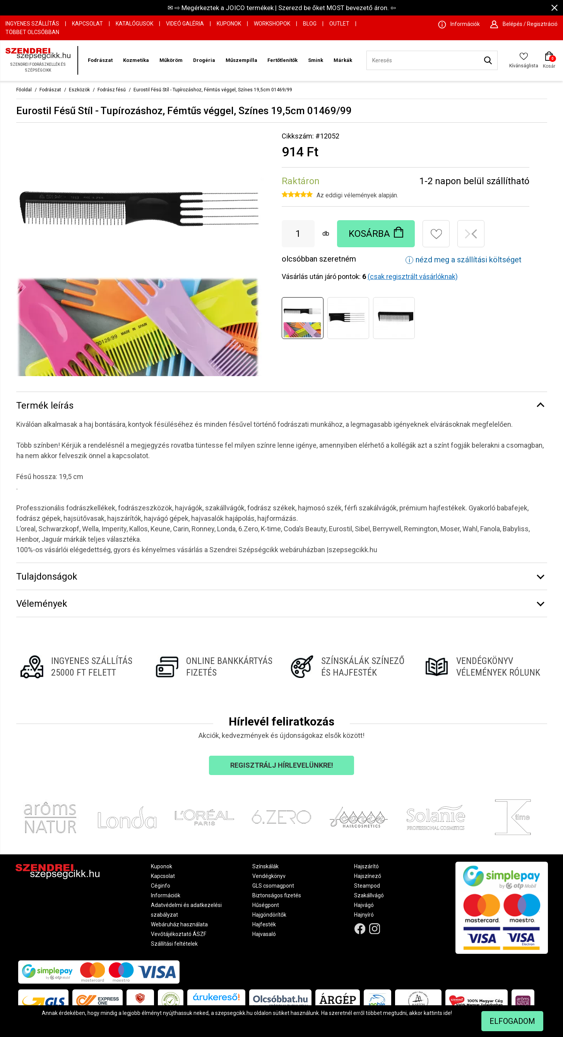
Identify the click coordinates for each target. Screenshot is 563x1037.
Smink (315, 60)
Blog (310, 24)
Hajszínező (367, 876)
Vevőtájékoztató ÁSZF (178, 934)
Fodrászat (100, 60)
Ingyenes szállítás (32, 24)
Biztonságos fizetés (276, 895)
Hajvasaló (264, 934)
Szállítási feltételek (174, 944)
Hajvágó (364, 905)
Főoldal (24, 89)
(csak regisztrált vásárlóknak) (413, 276)
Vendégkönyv (269, 876)
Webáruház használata (179, 924)
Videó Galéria (185, 24)
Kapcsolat (87, 24)
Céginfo (160, 886)
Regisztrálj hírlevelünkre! (281, 765)
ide (447, 1013)
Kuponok (229, 24)
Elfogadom (512, 1021)
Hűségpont (265, 905)
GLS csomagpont (273, 886)
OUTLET (339, 24)
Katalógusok (134, 24)
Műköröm (171, 60)
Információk (165, 895)
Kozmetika (136, 60)
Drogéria (204, 60)
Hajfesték (264, 924)
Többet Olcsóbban (32, 32)
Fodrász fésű (112, 89)
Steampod (367, 886)
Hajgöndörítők (269, 915)
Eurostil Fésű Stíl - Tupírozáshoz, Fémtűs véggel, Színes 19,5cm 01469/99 (212, 89)
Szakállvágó (369, 895)
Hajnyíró (364, 915)
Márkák (343, 60)
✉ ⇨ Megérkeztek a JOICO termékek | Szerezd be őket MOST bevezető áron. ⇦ (282, 8)
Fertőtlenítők (282, 60)
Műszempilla (241, 60)
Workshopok (272, 24)
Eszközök (79, 89)
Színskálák (265, 866)
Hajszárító (366, 866)
